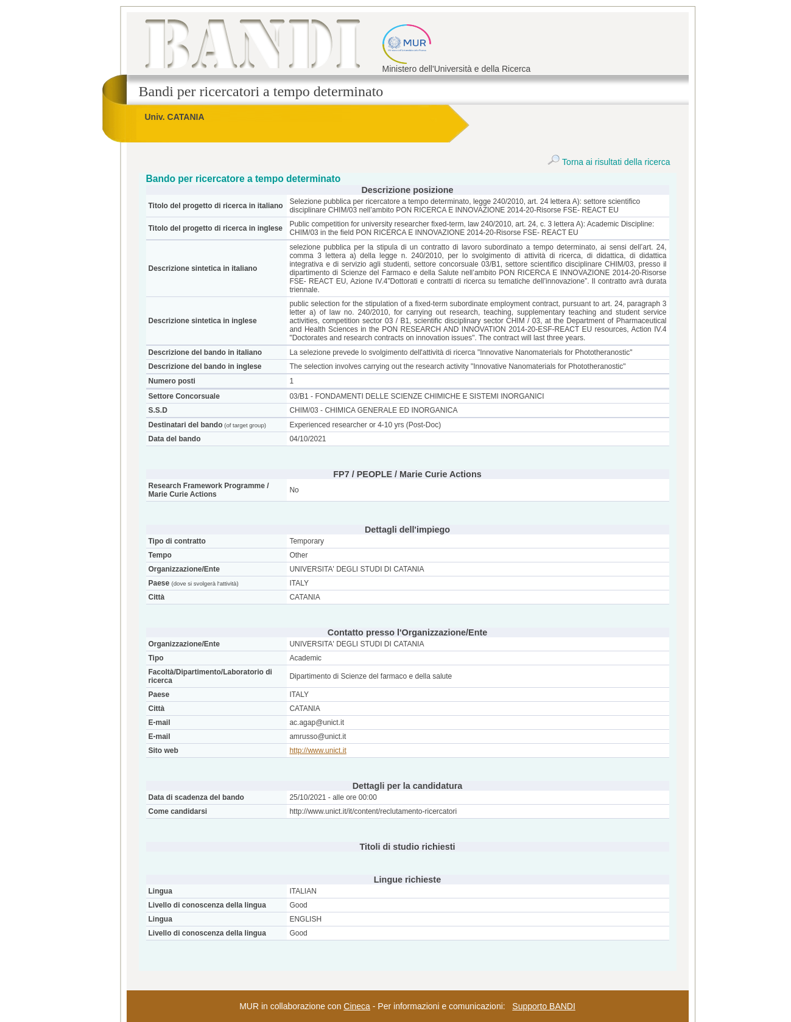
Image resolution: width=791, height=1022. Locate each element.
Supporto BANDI (543, 1006)
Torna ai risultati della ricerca (608, 162)
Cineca (356, 1006)
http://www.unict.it (317, 750)
